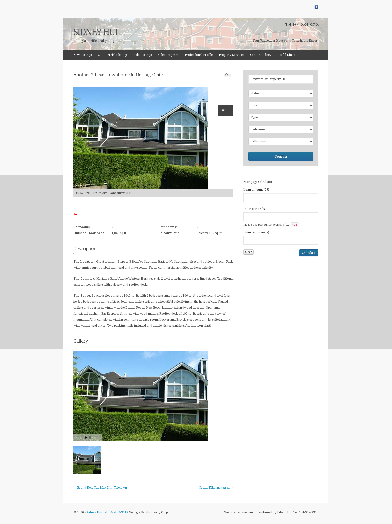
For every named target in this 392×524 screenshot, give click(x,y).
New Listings (83, 55)
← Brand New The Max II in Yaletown (100, 487)
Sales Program (168, 55)
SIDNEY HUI (95, 32)
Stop (90, 437)
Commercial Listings (113, 55)
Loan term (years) (256, 232)
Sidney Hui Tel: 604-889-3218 (107, 512)
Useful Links (286, 55)
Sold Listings (143, 55)
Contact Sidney (261, 55)
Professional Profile (199, 55)
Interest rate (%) (255, 209)
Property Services (231, 55)
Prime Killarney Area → (217, 487)
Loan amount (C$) (256, 189)
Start (86, 437)
